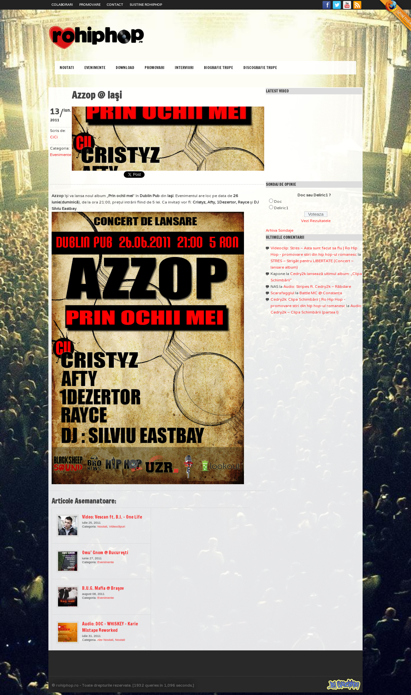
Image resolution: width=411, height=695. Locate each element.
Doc (278, 201)
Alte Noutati (105, 639)
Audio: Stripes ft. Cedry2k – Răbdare (317, 286)
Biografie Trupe (218, 67)
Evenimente (94, 67)
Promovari (154, 67)
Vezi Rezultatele (316, 220)
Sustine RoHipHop (146, 5)
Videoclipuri (117, 526)
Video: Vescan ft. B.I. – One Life (112, 517)
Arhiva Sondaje (279, 230)
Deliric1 (281, 207)
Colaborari (62, 5)
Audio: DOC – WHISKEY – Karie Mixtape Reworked (110, 627)
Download (125, 67)
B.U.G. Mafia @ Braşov (103, 588)
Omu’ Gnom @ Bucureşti (105, 552)
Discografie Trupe (260, 67)
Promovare (89, 5)
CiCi (54, 136)
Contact (115, 5)
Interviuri (184, 67)
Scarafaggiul (282, 292)
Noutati (67, 67)
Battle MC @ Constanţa (320, 292)
